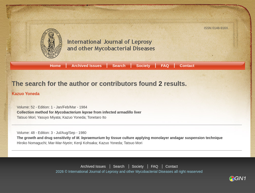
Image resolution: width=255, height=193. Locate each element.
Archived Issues (86, 65)
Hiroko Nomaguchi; (32, 143)
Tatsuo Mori (133, 143)
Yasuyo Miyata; (50, 117)
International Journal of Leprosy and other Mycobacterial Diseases (97, 43)
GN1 (237, 179)
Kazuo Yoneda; (74, 117)
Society (143, 65)
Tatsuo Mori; (27, 117)
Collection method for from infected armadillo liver (79, 112)
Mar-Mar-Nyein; (61, 143)
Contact (187, 65)
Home (55, 65)
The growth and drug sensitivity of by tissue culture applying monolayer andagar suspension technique (120, 138)
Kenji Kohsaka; (86, 143)
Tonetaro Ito (96, 117)
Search (118, 65)
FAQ (165, 65)
